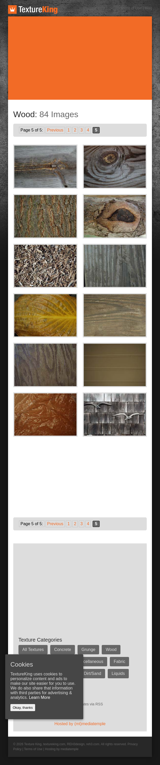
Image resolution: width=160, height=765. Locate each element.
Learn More (39, 697)
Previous (55, 130)
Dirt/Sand (92, 673)
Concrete (62, 649)
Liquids (118, 673)
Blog (148, 8)
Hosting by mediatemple (62, 749)
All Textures (33, 649)
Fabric (119, 661)
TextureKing (32, 9)
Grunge (88, 649)
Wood (111, 649)
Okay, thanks (23, 708)
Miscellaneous (90, 661)
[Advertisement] (80, 58)
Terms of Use (131, 8)
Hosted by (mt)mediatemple (80, 724)
